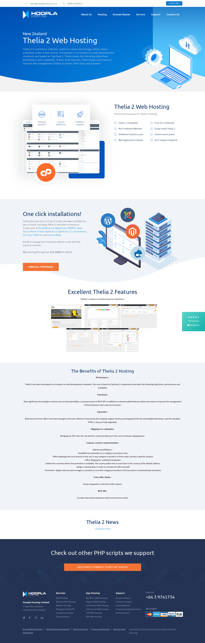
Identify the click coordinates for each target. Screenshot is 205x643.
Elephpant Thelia (103, 528)
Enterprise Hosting (64, 613)
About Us (86, 14)
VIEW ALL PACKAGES (41, 267)
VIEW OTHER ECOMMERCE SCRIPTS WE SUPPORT (102, 567)
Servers (140, 14)
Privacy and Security (101, 629)
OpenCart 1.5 (65, 231)
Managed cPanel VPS (65, 609)
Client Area (174, 3)
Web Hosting (62, 598)
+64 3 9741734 (161, 597)
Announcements (123, 598)
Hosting (102, 14)
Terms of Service (80, 629)
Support (155, 14)
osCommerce (79, 231)
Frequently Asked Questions (128, 609)
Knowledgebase (123, 605)
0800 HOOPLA (75, 3)
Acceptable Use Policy (33, 629)
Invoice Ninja (54, 234)
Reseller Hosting (63, 605)
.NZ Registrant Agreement (58, 629)
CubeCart (37, 234)
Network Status (123, 613)
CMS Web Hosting (94, 613)
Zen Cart (27, 234)
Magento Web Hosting (96, 601)
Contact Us (172, 14)
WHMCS (72, 227)
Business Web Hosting (66, 601)
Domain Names (121, 14)
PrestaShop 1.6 (46, 227)
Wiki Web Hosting (94, 616)
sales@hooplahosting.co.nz (43, 3)
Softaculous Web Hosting (97, 609)
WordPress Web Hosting (96, 598)
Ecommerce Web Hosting (97, 605)
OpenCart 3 (51, 231)
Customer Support (124, 601)
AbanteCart (61, 227)
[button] (193, 321)
